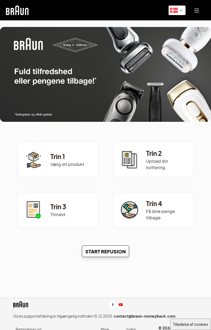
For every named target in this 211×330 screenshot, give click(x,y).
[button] (177, 10)
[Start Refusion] (105, 251)
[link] (17, 10)
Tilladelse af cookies (190, 324)
